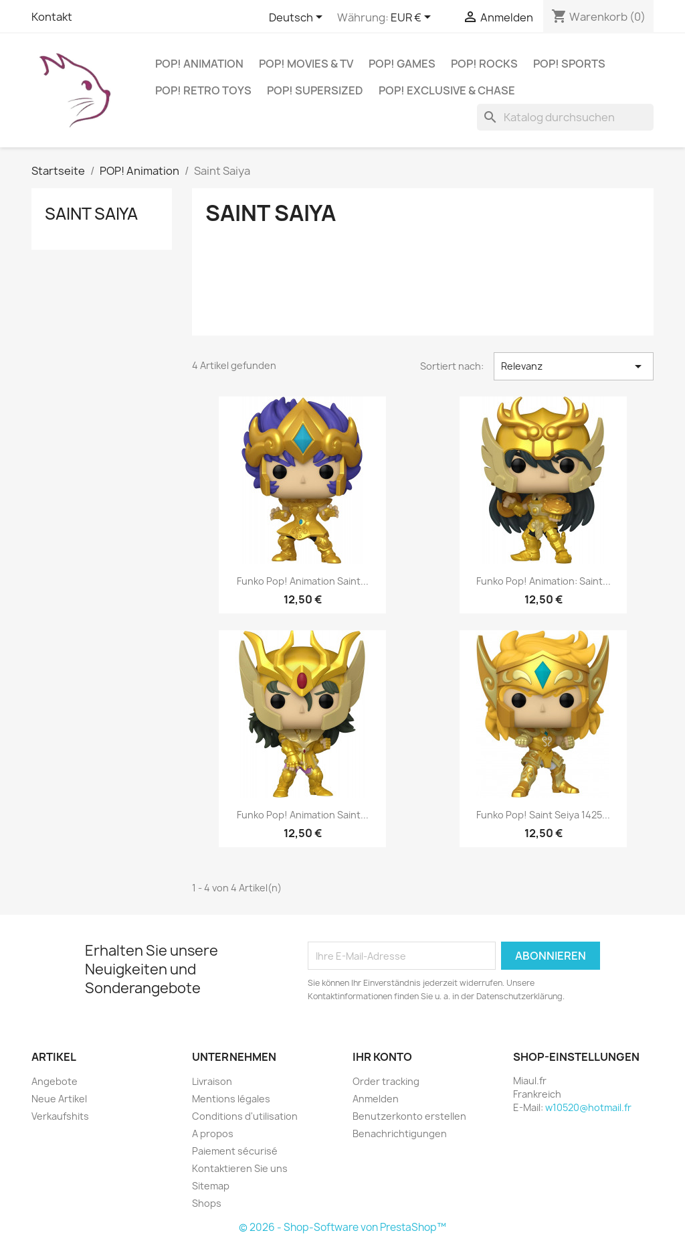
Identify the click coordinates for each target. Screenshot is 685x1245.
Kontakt (51, 16)
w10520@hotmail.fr (588, 1107)
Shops (206, 1203)
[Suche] (565, 117)
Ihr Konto (382, 1056)
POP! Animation (199, 63)
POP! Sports (569, 63)
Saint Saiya (91, 213)
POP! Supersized (315, 90)
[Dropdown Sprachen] (298, 18)
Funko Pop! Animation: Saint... (543, 581)
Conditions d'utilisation (245, 1116)
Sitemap (210, 1185)
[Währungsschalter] (413, 18)
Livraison (212, 1081)
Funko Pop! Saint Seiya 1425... (543, 814)
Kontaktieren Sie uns (240, 1168)
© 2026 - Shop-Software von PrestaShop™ (342, 1227)
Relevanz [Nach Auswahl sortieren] (573, 366)
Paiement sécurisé (235, 1151)
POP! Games (402, 63)
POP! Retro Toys (203, 90)
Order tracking (386, 1081)
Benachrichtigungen (400, 1133)
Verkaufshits (60, 1116)
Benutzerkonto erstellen (409, 1116)
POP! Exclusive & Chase (447, 90)
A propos (212, 1133)
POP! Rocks (484, 63)
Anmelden (376, 1098)
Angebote (54, 1081)
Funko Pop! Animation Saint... (303, 581)
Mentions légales (231, 1098)
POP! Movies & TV (306, 63)
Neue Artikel (59, 1098)
